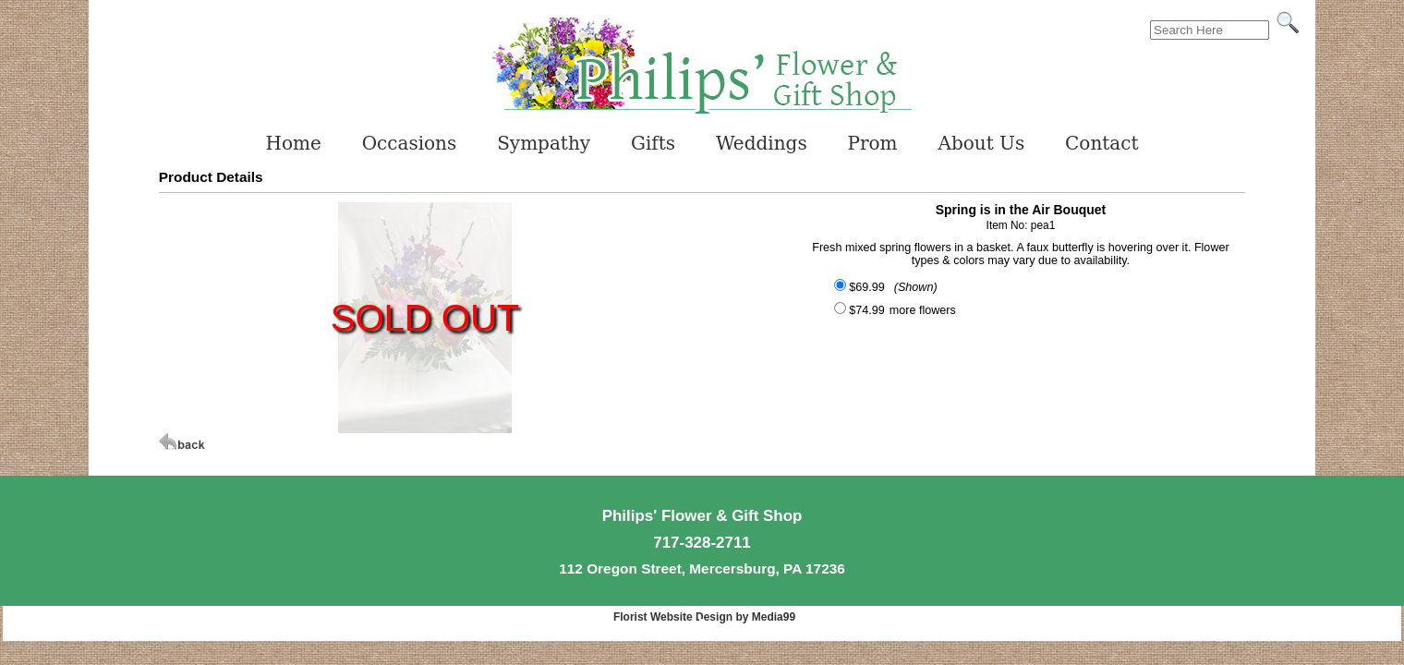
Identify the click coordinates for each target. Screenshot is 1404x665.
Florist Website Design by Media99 (704, 617)
